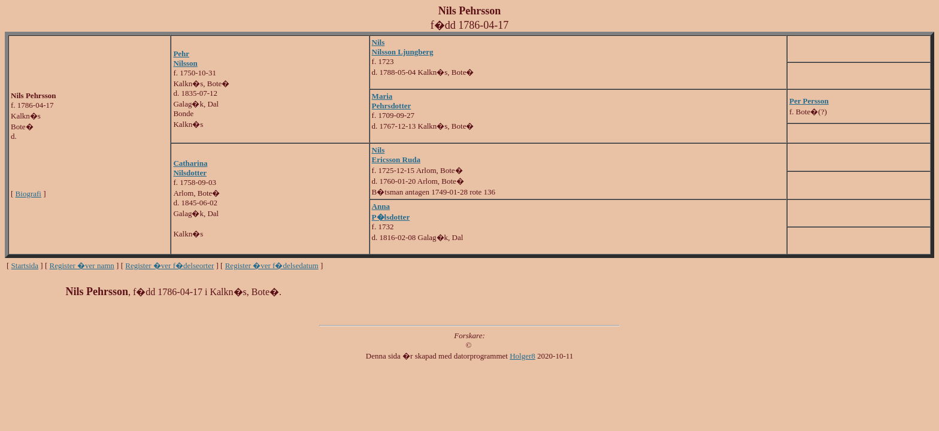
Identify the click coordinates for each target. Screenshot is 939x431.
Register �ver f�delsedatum (272, 265)
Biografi (28, 193)
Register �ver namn (82, 265)
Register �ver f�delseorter (169, 265)
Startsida (25, 265)
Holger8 (522, 355)
